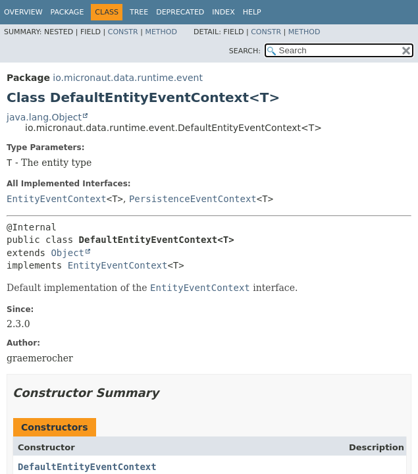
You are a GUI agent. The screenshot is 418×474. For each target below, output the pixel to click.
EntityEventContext (57, 199)
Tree (139, 12)
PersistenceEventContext (193, 199)
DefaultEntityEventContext (87, 466)
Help (252, 12)
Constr (123, 32)
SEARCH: (245, 51)
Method (161, 32)
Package (67, 12)
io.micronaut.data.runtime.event (128, 77)
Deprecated (180, 12)
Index (223, 12)
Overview (23, 12)
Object (67, 253)
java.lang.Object (44, 117)
